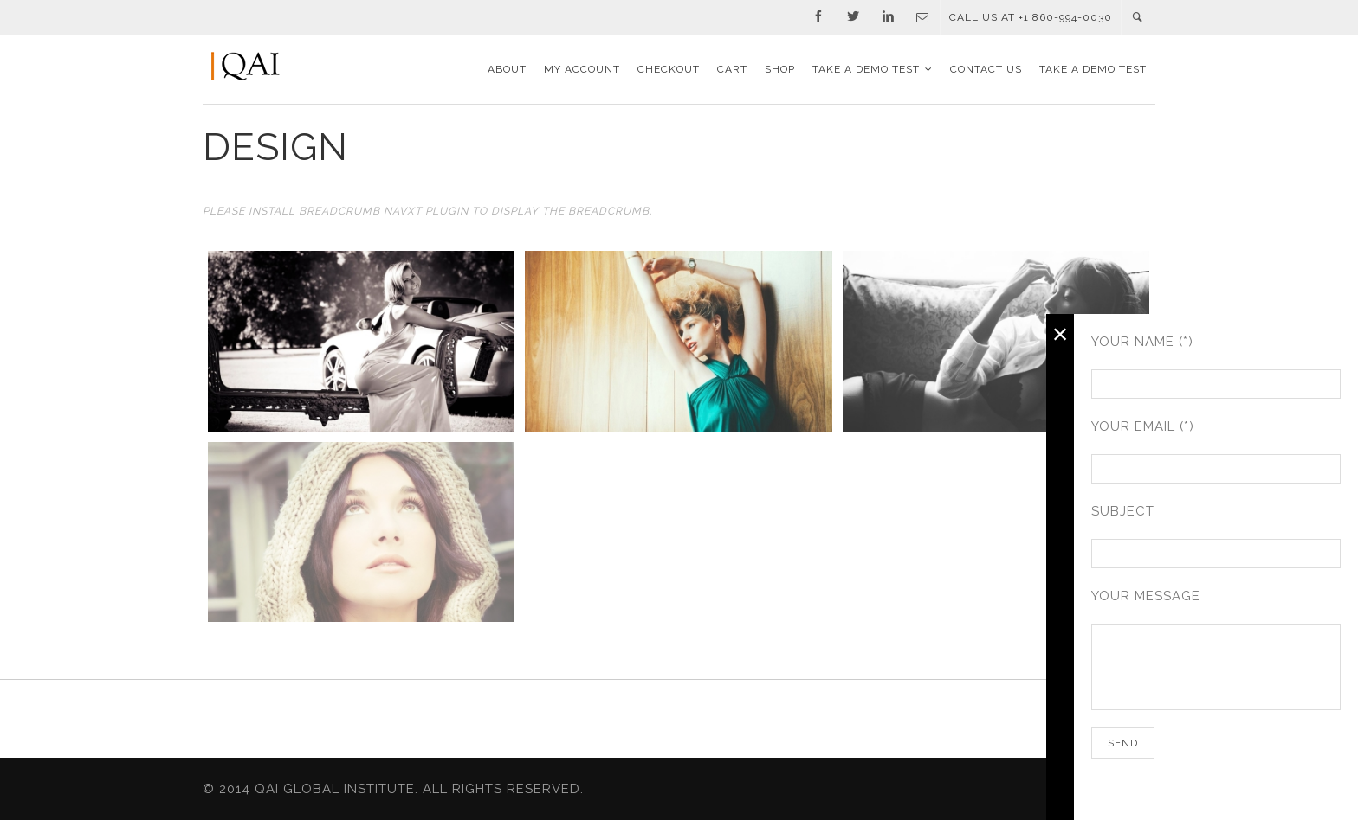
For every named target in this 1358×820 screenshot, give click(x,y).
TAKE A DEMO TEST (866, 69)
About (507, 69)
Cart (732, 69)
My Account (582, 69)
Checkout (668, 69)
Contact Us (986, 69)
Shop (780, 69)
